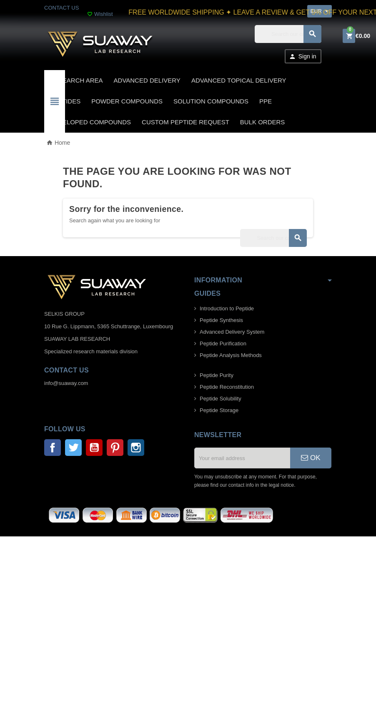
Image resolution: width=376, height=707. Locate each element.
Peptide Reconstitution (227, 387)
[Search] (288, 34)
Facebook (52, 447)
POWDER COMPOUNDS (127, 101)
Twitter (73, 447)
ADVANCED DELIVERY (147, 80)
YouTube (94, 447)
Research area (76, 80)
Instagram (136, 447)
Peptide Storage (219, 410)
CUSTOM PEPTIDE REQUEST (185, 122)
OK (310, 458)
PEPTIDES (65, 101)
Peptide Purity (216, 375)
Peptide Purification (223, 343)
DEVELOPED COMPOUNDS (90, 122)
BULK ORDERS (262, 122)
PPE (265, 101)
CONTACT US (61, 8)
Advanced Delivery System (232, 332)
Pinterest (115, 447)
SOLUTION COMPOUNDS (210, 101)
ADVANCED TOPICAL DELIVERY (238, 80)
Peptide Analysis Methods (231, 355)
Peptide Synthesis (221, 320)
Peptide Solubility (220, 398)
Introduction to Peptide (227, 308)
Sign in (302, 56)
